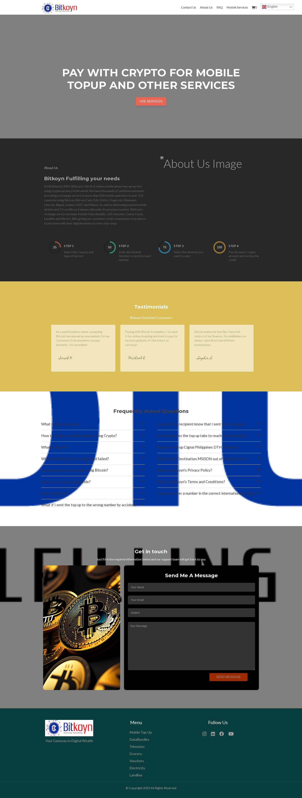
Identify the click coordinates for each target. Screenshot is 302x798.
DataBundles (139, 739)
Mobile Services (237, 7)
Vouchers (136, 761)
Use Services (151, 101)
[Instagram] (204, 733)
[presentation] (160, 678)
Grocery (135, 754)
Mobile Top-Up (140, 732)
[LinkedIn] (213, 733)
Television (137, 746)
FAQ (219, 7)
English (270, 7)
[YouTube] (231, 733)
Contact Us (188, 7)
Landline (135, 775)
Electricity (137, 768)
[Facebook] (221, 733)
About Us (206, 7)
